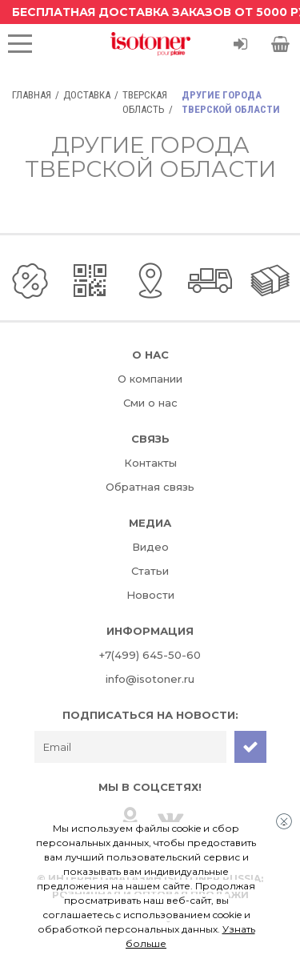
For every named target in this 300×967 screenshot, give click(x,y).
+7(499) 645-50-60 (150, 654)
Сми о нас (150, 402)
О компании (150, 378)
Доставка (86, 95)
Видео (150, 546)
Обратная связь (150, 486)
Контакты (150, 462)
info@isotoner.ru (150, 678)
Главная (31, 95)
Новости (150, 594)
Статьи (150, 570)
